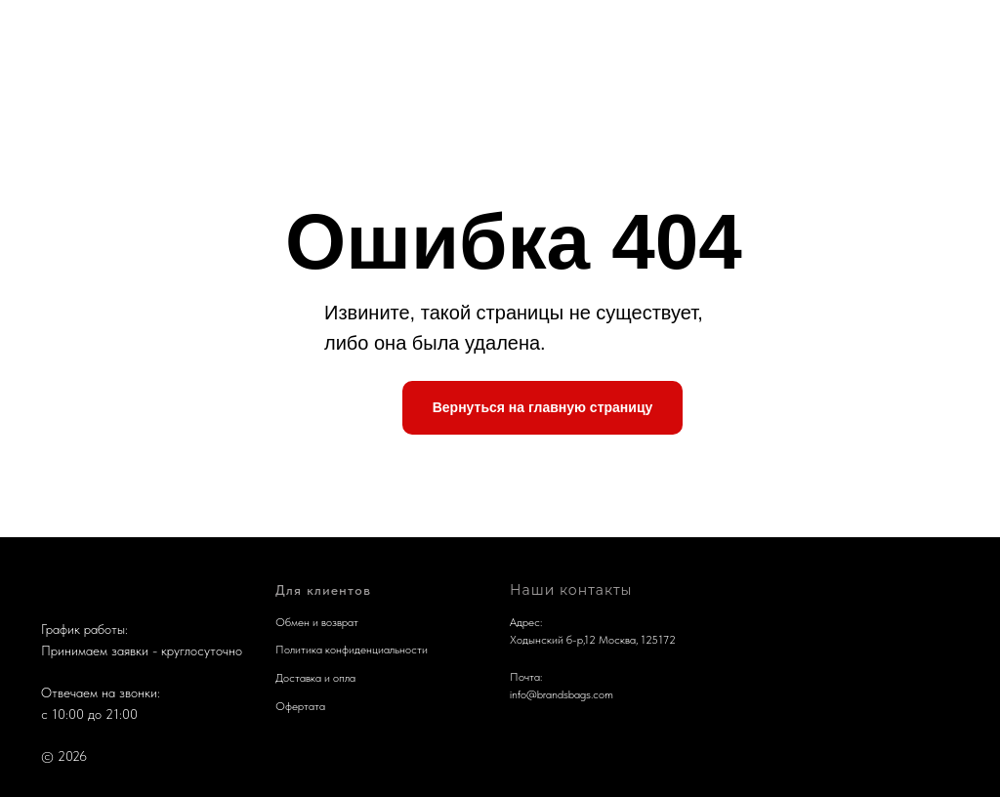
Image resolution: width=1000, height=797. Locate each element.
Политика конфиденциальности (351, 649)
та (319, 706)
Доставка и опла (315, 678)
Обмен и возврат (316, 622)
